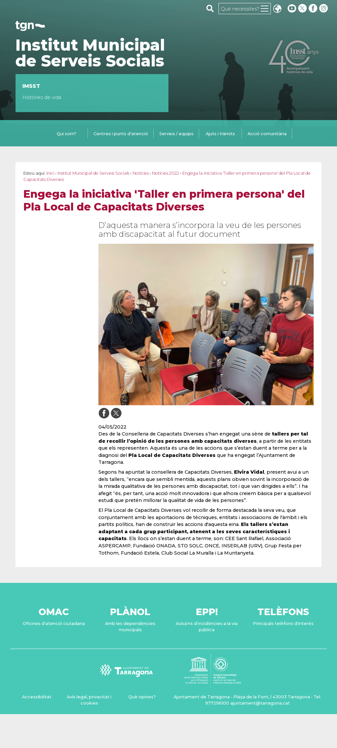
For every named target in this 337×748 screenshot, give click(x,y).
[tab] (66, 134)
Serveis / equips (176, 133)
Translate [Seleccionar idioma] (277, 9)
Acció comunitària (267, 133)
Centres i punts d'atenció (120, 133)
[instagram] (324, 8)
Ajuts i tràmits (220, 133)
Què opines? (142, 696)
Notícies (141, 173)
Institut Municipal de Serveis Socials (90, 53)
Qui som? (66, 133)
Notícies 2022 (165, 173)
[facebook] (313, 8)
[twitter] (303, 8)
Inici (50, 173)
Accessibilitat (36, 696)
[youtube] (292, 8)
